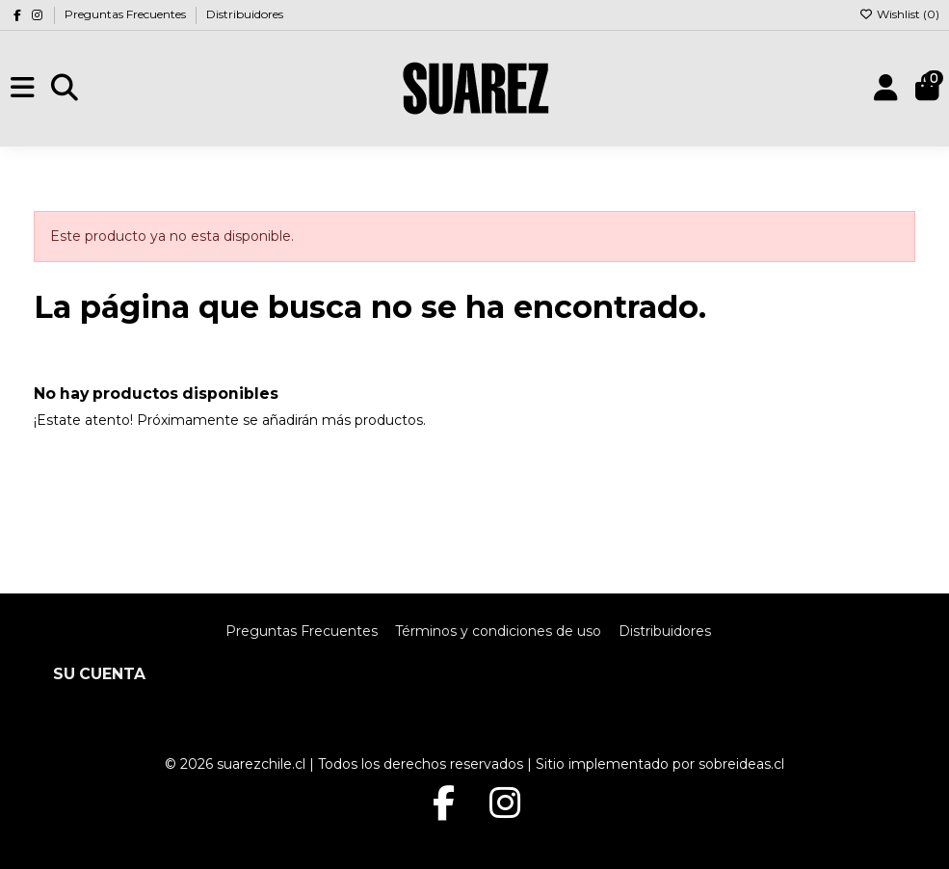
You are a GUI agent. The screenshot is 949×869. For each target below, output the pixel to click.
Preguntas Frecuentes (127, 14)
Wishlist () (899, 14)
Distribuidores (244, 14)
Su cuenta (99, 674)
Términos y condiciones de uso (498, 631)
